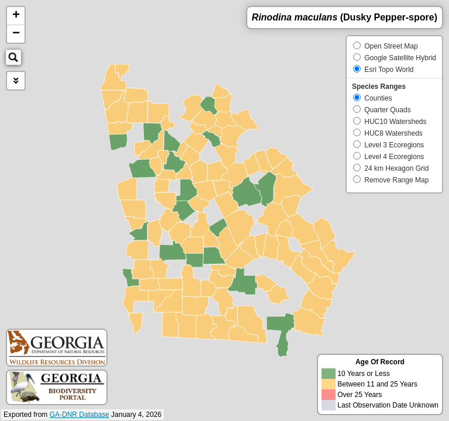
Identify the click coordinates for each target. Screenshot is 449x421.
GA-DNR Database (79, 414)
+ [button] (16, 16)
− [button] (16, 34)
